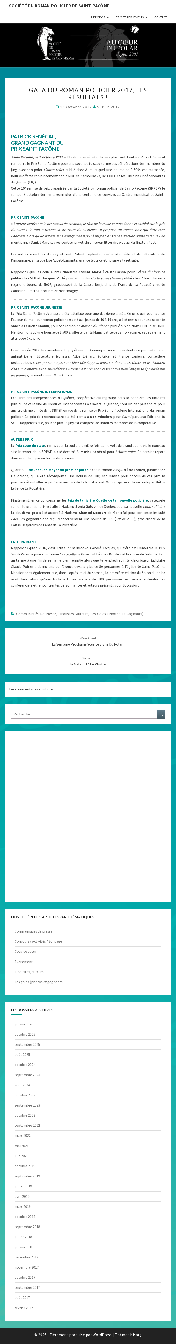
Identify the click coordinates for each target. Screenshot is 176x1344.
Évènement (24, 961)
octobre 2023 (25, 1095)
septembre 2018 (27, 1226)
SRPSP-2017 (108, 107)
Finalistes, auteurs (73, 613)
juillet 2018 (23, 1236)
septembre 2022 (27, 1125)
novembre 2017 (27, 1267)
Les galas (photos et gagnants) (117, 613)
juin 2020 (21, 1156)
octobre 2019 (25, 1166)
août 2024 (22, 1085)
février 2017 (24, 1307)
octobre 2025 (25, 1034)
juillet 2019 (23, 1186)
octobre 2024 (25, 1064)
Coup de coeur (25, 951)
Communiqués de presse (36, 613)
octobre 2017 (25, 1277)
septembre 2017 (27, 1287)
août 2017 (22, 1297)
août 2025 (22, 1054)
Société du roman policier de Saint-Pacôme (59, 5)
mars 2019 (23, 1206)
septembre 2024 (27, 1074)
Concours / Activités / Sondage (38, 941)
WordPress (102, 1334)
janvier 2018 (24, 1247)
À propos (98, 17)
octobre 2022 (25, 1115)
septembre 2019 (27, 1176)
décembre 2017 (26, 1257)
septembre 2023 (27, 1105)
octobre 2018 (25, 1216)
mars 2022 (23, 1135)
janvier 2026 (24, 1024)
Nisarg (136, 1334)
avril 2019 (22, 1196)
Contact (160, 17)
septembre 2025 (27, 1044)
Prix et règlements (130, 17)
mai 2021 (22, 1145)
